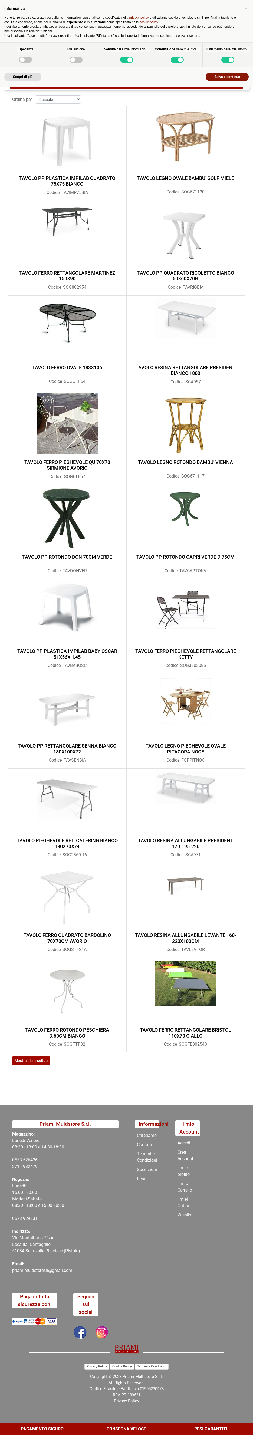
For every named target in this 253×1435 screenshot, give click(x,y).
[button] (246, 1357)
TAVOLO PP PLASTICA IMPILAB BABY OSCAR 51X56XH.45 (67, 654)
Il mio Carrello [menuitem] (185, 1187)
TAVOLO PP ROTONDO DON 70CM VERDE (67, 557)
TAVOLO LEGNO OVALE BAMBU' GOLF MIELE (185, 178)
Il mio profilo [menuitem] (184, 1171)
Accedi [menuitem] (184, 1143)
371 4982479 (25, 1166)
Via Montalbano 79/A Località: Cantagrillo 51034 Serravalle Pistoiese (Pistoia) (46, 1244)
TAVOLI (158, 49)
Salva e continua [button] (227, 1425)
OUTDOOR (134, 49)
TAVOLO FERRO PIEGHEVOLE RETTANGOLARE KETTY (185, 654)
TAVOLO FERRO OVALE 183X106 (67, 367)
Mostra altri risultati (31, 1060)
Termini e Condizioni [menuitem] (147, 1157)
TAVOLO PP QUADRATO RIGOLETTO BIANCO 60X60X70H (185, 276)
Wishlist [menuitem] (185, 1214)
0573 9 (18, 1218)
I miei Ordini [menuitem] (183, 1202)
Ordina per (22, 99)
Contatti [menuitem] (144, 1144)
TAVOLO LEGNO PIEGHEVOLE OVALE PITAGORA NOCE (186, 749)
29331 (31, 1218)
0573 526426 (25, 1160)
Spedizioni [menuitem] (147, 1169)
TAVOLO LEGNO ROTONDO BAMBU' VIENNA (185, 462)
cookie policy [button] (149, 1370)
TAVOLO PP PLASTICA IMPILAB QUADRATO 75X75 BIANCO (67, 181)
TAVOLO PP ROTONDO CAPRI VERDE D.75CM (185, 557)
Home (43, 49)
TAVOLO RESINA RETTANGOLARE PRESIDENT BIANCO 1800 (185, 370)
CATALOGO (106, 49)
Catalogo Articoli (72, 49)
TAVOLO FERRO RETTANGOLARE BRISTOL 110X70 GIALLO (185, 1033)
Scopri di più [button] (23, 1425)
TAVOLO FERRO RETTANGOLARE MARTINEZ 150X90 (67, 276)
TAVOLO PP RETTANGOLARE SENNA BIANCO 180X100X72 (67, 749)
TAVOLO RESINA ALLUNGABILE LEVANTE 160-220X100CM (185, 938)
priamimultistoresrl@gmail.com (42, 1270)
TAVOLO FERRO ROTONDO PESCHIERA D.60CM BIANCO (67, 1033)
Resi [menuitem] (141, 1178)
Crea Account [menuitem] (185, 1155)
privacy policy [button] (139, 1366)
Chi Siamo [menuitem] (147, 1135)
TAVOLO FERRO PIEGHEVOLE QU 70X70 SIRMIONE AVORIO (67, 465)
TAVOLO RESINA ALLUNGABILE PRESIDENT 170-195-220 (185, 843)
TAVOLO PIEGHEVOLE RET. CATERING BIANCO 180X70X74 (67, 843)
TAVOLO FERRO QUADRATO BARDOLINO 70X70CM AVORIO (67, 938)
